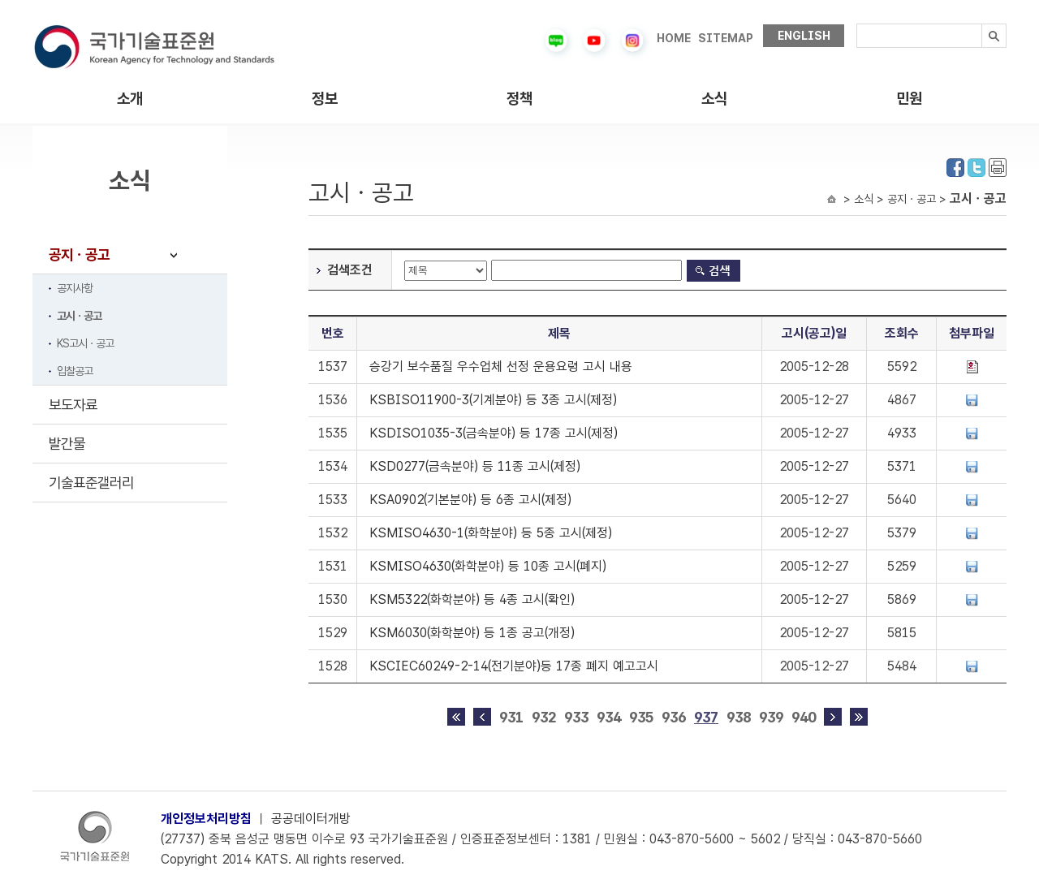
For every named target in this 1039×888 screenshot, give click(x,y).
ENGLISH (804, 35)
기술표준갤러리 (91, 482)
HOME (674, 38)
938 (738, 717)
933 (576, 717)
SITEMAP (725, 38)
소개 (130, 98)
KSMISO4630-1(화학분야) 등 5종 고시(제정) (490, 533)
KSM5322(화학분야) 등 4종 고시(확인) (472, 599)
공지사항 (75, 288)
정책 (519, 98)
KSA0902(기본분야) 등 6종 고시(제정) (470, 499)
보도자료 (73, 404)
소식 (714, 98)
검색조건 (350, 270)
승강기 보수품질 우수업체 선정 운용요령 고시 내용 (500, 366)
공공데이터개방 (311, 818)
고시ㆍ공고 (79, 315)
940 (803, 717)
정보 (325, 98)
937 (706, 717)
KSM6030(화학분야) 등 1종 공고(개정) (472, 632)
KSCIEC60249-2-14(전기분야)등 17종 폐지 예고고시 (513, 666)
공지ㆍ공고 (79, 254)
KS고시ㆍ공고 (85, 343)
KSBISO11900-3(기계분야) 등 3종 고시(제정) (493, 399)
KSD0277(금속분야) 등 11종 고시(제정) (474, 466)
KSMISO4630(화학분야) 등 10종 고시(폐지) (487, 566)
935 (641, 717)
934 (609, 717)
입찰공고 (75, 370)
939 (771, 717)
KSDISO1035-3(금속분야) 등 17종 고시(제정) (493, 433)
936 (674, 717)
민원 (909, 98)
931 (511, 717)
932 (544, 717)
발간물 (67, 443)
